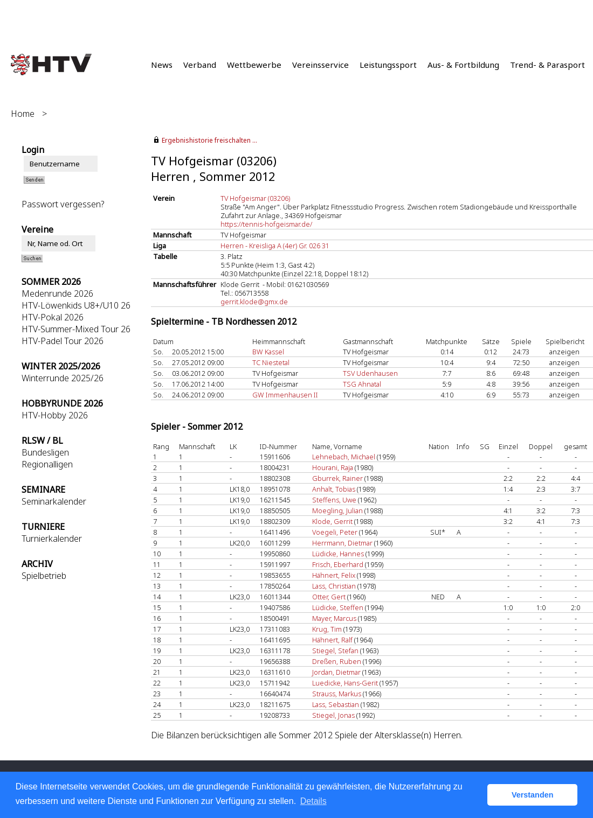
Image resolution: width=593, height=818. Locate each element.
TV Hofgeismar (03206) (255, 198)
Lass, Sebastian (335, 704)
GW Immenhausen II (285, 395)
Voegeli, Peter (334, 532)
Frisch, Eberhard (337, 564)
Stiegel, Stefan (335, 650)
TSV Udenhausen (370, 373)
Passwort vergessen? (63, 204)
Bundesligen (45, 452)
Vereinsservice (320, 64)
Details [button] (313, 801)
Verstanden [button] (533, 795)
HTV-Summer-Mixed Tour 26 (76, 329)
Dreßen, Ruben (336, 661)
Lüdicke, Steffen (337, 607)
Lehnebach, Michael (343, 457)
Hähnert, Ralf (332, 640)
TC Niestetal (270, 362)
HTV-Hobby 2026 (55, 415)
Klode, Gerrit (332, 521)
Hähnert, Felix (333, 575)
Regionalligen (47, 464)
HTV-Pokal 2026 (53, 317)
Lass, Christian (334, 586)
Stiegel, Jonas (333, 715)
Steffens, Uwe (334, 500)
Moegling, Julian (337, 510)
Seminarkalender (54, 501)
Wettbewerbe (254, 64)
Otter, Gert (329, 597)
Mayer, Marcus (334, 618)
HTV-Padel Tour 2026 (63, 341)
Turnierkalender (52, 538)
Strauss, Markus (336, 693)
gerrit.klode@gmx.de (254, 301)
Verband (199, 64)
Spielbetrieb (44, 576)
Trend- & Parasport (547, 64)
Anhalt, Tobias (333, 489)
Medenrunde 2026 (57, 293)
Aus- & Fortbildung (463, 64)
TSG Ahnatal (362, 384)
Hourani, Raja (332, 467)
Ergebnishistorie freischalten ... (209, 140)
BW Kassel (268, 351)
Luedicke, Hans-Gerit (345, 683)
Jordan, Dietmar (336, 672)
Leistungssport (388, 64)
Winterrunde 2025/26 (63, 378)
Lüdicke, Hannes (338, 553)
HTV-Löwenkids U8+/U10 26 (76, 305)
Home (23, 114)
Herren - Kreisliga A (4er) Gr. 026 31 (274, 245)
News (162, 64)
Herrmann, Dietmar (342, 543)
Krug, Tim (327, 629)
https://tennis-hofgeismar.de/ (266, 224)
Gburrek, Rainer (337, 478)
